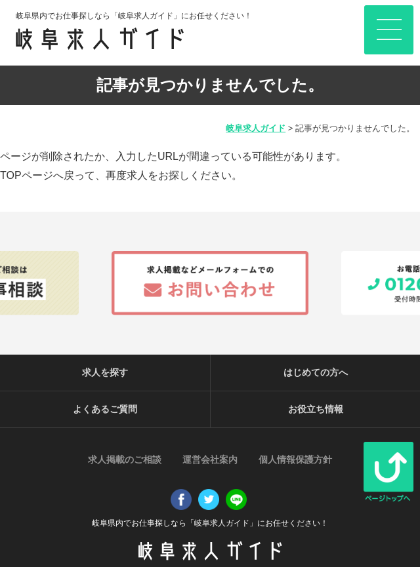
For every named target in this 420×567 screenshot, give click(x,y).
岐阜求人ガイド (255, 128)
